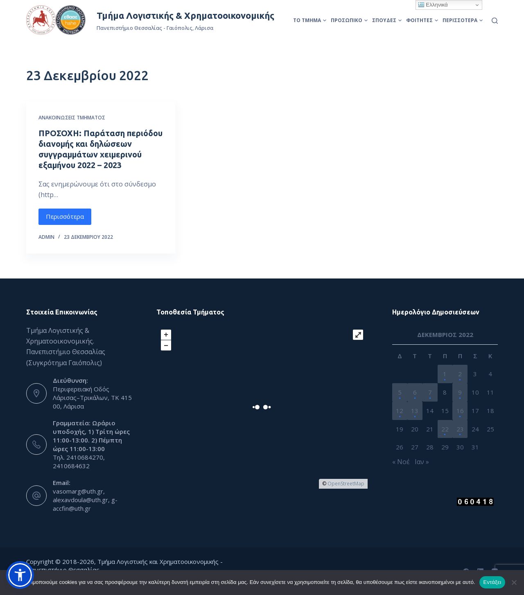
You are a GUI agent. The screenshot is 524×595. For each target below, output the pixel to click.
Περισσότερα (463, 20)
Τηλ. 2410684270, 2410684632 (79, 461)
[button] (20, 575)
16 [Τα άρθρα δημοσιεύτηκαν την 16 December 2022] (460, 410)
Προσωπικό (349, 20)
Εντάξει (492, 582)
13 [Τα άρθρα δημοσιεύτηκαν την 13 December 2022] (414, 410)
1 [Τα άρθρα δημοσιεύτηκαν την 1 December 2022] (445, 374)
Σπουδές (387, 20)
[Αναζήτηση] (495, 21)
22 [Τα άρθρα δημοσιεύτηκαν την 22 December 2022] (445, 429)
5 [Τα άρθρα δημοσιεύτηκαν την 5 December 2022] (400, 392)
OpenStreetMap (346, 483)
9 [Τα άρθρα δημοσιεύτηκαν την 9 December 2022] (460, 392)
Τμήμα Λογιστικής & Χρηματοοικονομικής (185, 15)
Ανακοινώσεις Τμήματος (71, 117)
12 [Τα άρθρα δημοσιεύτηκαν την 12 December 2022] (399, 410)
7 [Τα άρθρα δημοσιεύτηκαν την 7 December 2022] (430, 392)
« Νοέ (401, 461)
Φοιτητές (422, 20)
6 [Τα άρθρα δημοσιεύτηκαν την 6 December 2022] (415, 392)
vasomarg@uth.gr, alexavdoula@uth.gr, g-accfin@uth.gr (85, 499)
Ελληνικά (433, 5)
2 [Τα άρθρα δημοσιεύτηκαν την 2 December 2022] (460, 374)
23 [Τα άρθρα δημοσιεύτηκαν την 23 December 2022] (460, 429)
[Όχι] (514, 582)
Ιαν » (422, 461)
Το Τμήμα (309, 20)
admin (46, 237)
